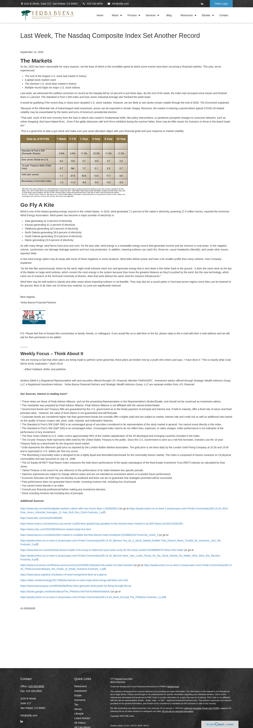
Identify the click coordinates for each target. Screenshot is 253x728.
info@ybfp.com (118, 3)
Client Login (221, 3)
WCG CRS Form (117, 682)
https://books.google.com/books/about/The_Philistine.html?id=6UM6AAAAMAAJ (65, 591)
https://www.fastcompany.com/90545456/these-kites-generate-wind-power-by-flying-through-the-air (75, 585)
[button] (100, 15)
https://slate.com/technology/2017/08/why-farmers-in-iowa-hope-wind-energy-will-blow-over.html (74, 580)
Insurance (79, 700)
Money (78, 709)
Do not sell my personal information (177, 711)
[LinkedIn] (202, 3)
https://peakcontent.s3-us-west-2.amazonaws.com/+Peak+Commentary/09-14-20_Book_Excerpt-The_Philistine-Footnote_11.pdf (92, 597)
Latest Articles (82, 718)
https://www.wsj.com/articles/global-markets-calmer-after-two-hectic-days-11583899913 (69, 508)
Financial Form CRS (123, 679)
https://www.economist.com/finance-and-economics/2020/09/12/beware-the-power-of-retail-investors (76, 565)
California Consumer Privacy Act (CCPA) (201, 708)
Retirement (80, 686)
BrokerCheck (173, 686)
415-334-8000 (92, 3)
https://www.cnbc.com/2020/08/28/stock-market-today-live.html (55, 529)
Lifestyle (79, 713)
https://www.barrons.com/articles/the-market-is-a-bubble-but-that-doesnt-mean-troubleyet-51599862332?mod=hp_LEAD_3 (89, 534)
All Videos (80, 722)
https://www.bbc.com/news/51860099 (41, 518)
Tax (76, 704)
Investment (80, 690)
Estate (78, 695)
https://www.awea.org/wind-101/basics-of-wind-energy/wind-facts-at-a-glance (63, 574)
